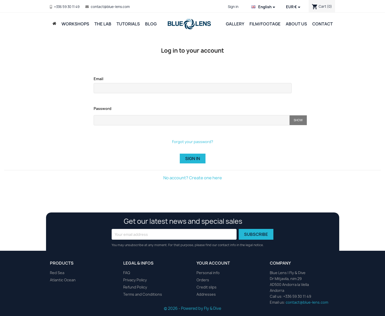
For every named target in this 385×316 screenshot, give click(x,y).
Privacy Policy (135, 279)
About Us (296, 24)
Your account (213, 263)
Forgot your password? (192, 141)
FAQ (126, 272)
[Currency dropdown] (294, 7)
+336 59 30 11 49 (66, 6)
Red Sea (57, 272)
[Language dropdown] (264, 7)
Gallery (235, 24)
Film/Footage (265, 24)
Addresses (206, 294)
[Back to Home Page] (54, 23)
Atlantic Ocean (63, 279)
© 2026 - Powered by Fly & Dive (192, 308)
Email (98, 78)
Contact (322, 24)
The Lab (102, 24)
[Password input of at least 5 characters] (192, 120)
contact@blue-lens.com (110, 6)
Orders (202, 279)
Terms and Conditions (142, 294)
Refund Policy (135, 287)
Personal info (208, 272)
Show (298, 120)
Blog (151, 24)
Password (102, 108)
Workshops (75, 24)
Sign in (192, 158)
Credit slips (206, 287)
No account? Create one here (192, 178)
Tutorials (128, 24)
